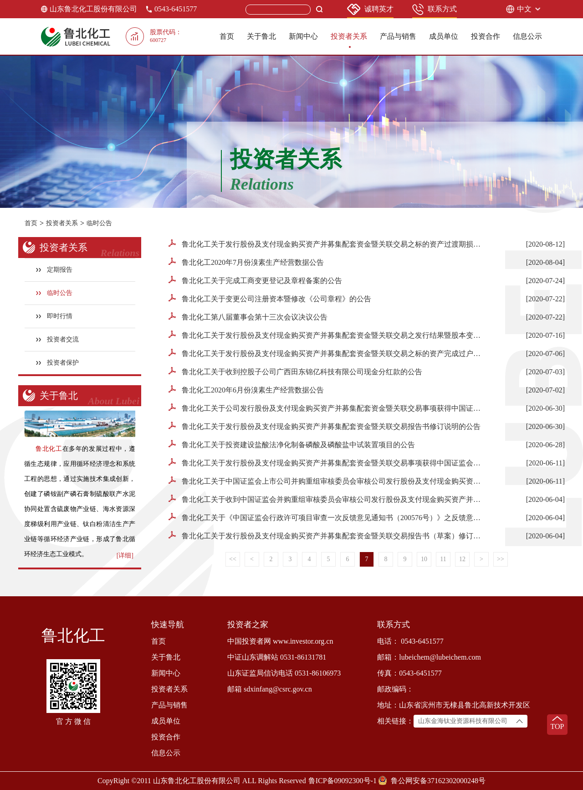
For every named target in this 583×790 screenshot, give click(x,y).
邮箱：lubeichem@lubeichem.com (429, 657)
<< (232, 559)
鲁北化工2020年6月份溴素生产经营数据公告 (246, 389)
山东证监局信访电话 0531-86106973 (284, 673)
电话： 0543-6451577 (410, 641)
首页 (227, 36)
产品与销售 (398, 36)
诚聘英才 (370, 9)
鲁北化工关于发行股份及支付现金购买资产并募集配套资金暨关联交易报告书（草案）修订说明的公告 (327, 535)
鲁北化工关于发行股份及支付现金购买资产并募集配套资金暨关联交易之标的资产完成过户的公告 (327, 353)
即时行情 (54, 316)
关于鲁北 (261, 36)
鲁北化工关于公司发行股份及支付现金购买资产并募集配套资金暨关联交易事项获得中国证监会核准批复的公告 (327, 407)
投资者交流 (57, 339)
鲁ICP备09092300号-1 (342, 781)
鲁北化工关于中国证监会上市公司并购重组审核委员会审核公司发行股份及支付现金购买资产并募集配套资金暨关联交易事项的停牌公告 (327, 480)
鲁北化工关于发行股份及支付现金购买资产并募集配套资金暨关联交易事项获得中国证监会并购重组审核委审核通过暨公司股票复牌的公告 (327, 462)
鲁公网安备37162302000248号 (438, 781)
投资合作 (485, 36)
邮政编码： (395, 689)
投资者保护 (57, 362)
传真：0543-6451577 (409, 673)
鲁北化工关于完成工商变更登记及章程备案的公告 (255, 280)
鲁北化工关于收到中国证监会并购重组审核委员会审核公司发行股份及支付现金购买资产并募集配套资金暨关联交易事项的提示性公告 (327, 499)
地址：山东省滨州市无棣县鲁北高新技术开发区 (453, 705)
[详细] (125, 555)
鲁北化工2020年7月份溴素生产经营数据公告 (246, 262)
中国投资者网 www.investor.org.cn (280, 641)
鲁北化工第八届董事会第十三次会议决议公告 (248, 316)
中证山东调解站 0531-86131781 (276, 657)
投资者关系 (349, 36)
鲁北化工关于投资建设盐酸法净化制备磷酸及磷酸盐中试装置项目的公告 (292, 444)
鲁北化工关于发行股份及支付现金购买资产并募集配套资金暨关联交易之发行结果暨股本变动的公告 (327, 334)
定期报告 (54, 269)
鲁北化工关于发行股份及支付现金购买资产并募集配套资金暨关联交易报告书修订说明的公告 (325, 426)
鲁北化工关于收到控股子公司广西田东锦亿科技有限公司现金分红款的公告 (295, 371)
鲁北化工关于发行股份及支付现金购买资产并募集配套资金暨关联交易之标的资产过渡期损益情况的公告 (327, 243)
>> (500, 559)
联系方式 (434, 9)
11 (443, 559)
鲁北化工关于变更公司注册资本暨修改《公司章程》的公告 (270, 298)
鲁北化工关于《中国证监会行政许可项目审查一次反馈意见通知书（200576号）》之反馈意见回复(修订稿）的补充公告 (327, 517)
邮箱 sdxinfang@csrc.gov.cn (269, 689)
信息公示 (527, 36)
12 (462, 559)
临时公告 (99, 223)
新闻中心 (303, 36)
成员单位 (443, 36)
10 (424, 559)
